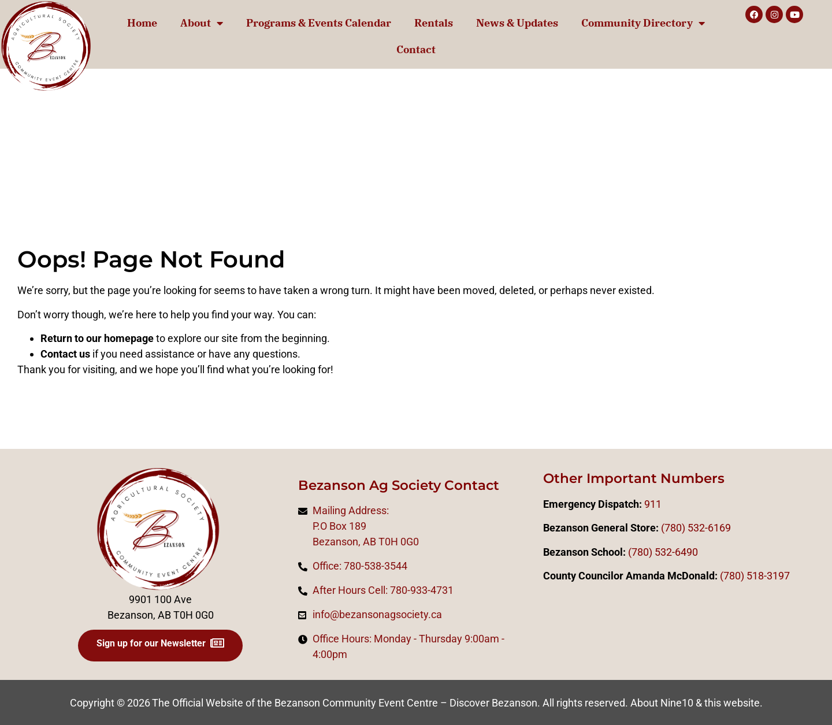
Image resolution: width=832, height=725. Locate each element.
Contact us (65, 354)
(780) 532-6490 (663, 552)
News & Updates (517, 22)
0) (739, 576)
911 (653, 504)
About (201, 23)
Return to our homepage (97, 338)
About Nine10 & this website (695, 703)
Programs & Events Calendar (318, 22)
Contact (416, 49)
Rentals (433, 22)
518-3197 (767, 576)
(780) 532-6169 (696, 528)
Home (142, 22)
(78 (727, 576)
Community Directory (643, 23)
